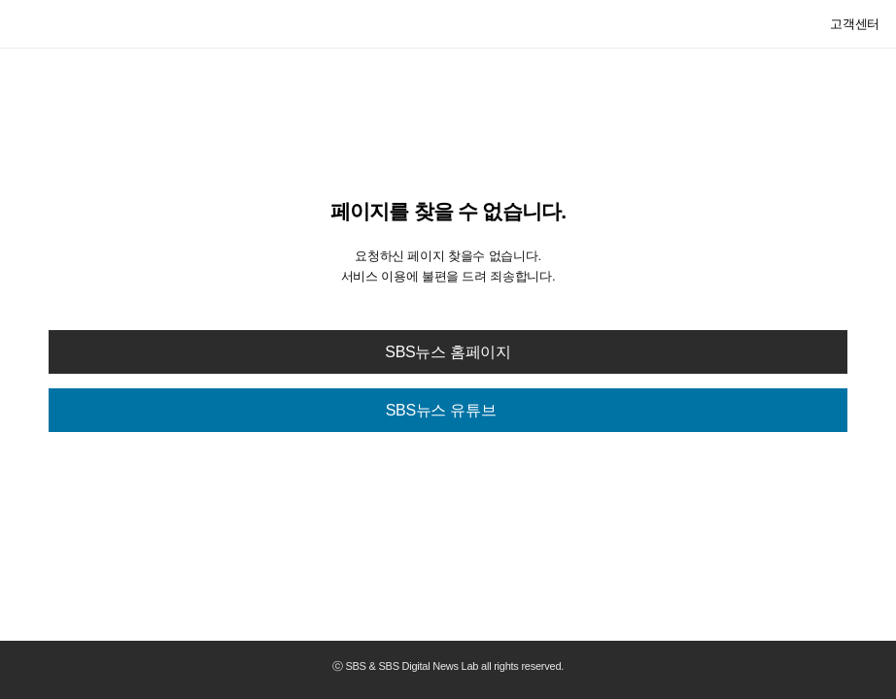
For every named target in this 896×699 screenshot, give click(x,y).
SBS (51, 23)
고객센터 (854, 24)
